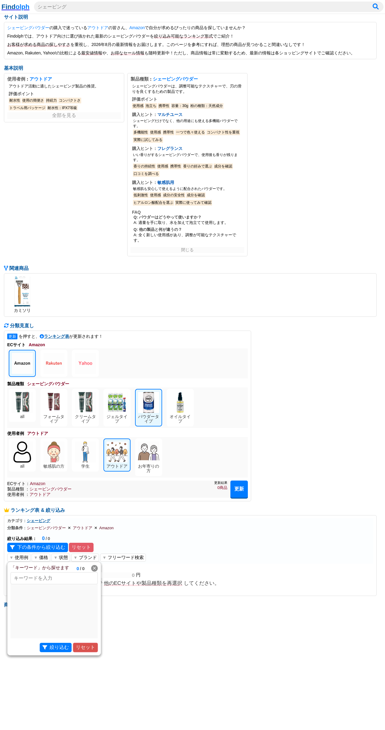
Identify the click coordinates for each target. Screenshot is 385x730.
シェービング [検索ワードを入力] (52, 6)
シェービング (38, 520)
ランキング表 (56, 336)
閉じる (187, 249)
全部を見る (64, 115)
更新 (239, 488)
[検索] (376, 6)
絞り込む (55, 647)
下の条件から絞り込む (37, 547)
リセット (81, 547)
